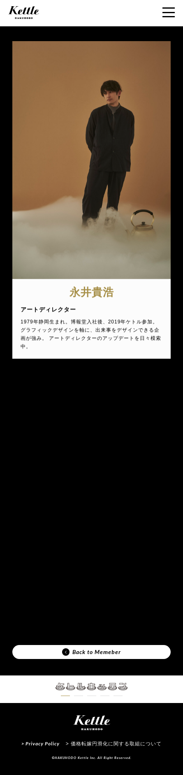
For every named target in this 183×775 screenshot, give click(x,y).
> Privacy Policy (40, 743)
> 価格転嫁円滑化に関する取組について (114, 744)
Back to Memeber (91, 652)
